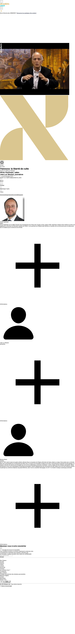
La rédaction (3, 571)
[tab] (3, 195)
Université (2, 567)
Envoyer (2, 556)
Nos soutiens (3, 572)
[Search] (6, 555)
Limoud (2, 566)
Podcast (2, 568)
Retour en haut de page (6, 586)
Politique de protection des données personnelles (12, 574)
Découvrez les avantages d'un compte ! (27, 13)
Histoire (2, 563)
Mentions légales (4, 575)
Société (2, 562)
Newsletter (3, 578)
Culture (2, 564)
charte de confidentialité (25, 554)
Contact (2, 577)
